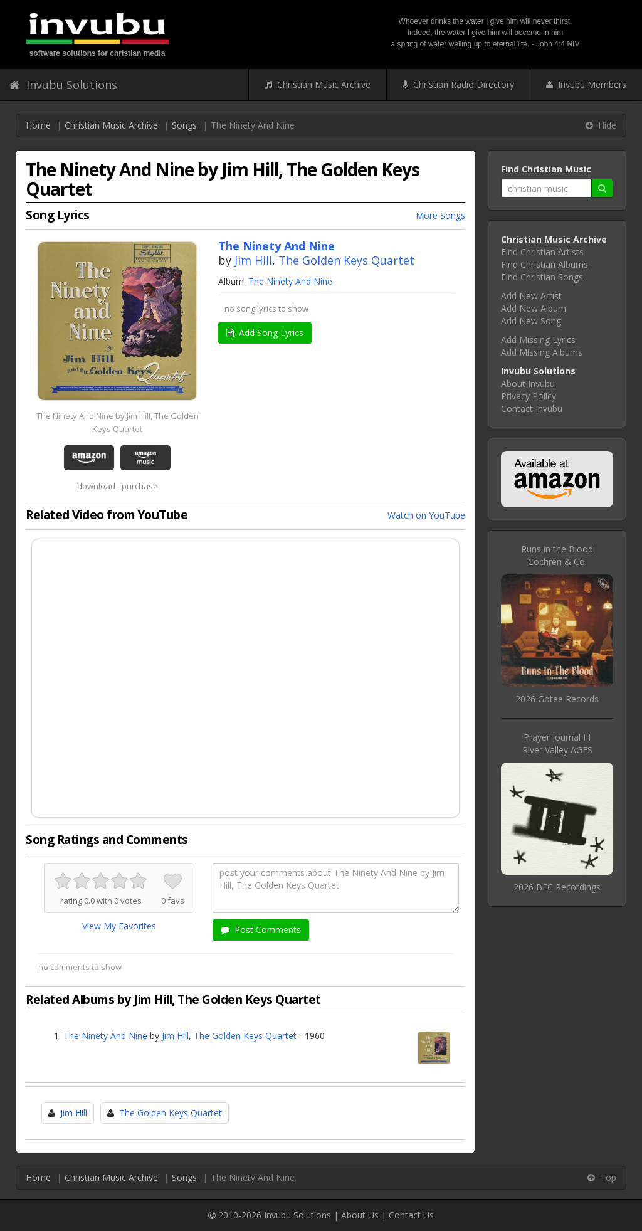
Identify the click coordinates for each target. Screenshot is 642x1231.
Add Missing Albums (541, 352)
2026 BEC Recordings (557, 887)
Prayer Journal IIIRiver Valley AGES (557, 743)
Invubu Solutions (63, 84)
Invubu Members (586, 84)
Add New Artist (531, 296)
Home (38, 125)
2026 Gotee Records (557, 699)
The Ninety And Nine (290, 281)
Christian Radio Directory (458, 84)
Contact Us (411, 1215)
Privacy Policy (528, 396)
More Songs (440, 215)
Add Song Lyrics (264, 333)
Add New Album (533, 308)
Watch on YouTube (426, 515)
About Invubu (528, 383)
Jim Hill (253, 260)
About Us (360, 1215)
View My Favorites (119, 926)
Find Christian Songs (542, 277)
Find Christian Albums (544, 264)
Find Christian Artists (542, 252)
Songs (184, 125)
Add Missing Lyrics (538, 340)
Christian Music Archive (318, 84)
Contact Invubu (531, 409)
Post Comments (261, 930)
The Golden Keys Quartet (346, 260)
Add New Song (531, 321)
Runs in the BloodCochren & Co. (557, 555)
